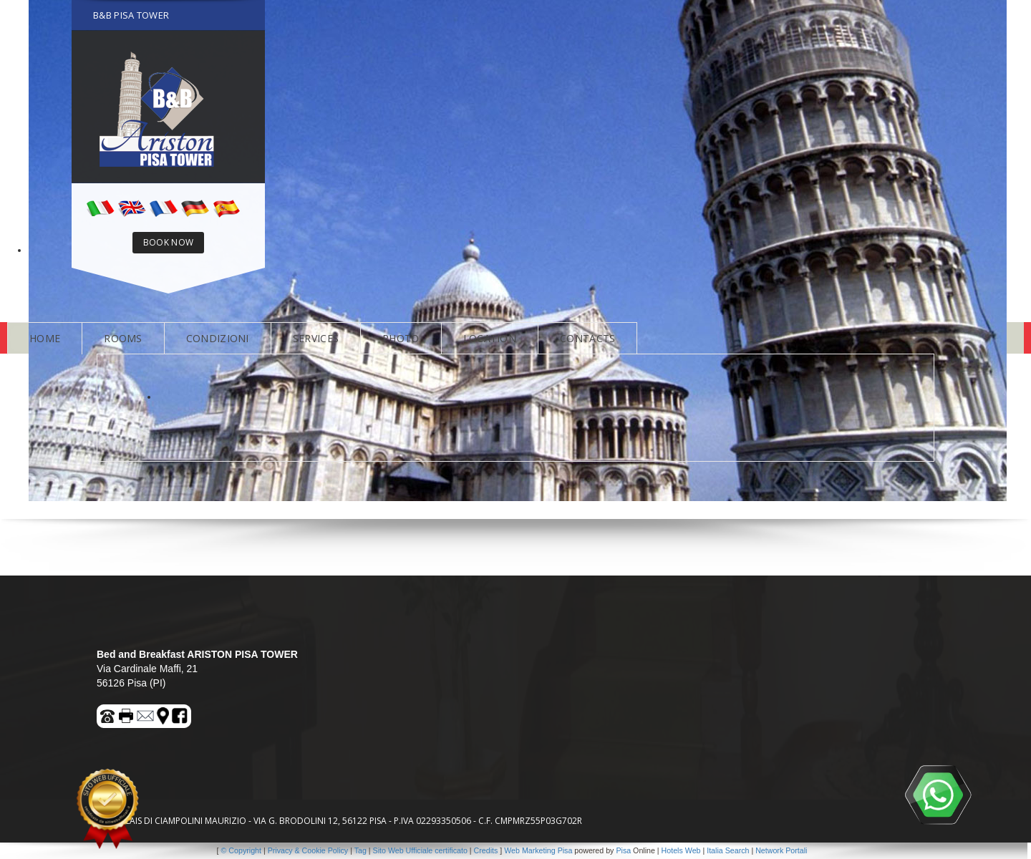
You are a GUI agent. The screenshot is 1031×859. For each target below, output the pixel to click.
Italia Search (728, 850)
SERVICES (316, 338)
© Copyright (241, 850)
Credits (486, 850)
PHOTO (401, 338)
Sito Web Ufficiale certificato (420, 850)
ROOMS (123, 338)
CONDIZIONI (217, 338)
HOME (44, 338)
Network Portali (781, 850)
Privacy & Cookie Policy (308, 850)
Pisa (623, 850)
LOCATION (489, 338)
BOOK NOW (168, 242)
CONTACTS (587, 338)
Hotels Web (681, 850)
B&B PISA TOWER (131, 15)
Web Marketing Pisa (538, 850)
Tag (360, 850)
